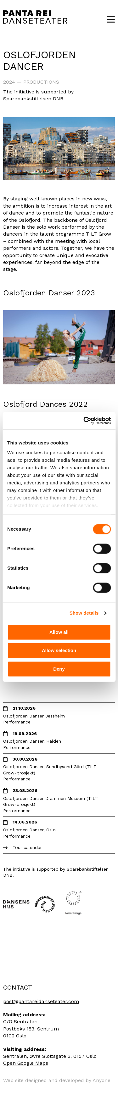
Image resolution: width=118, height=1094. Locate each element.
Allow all (59, 632)
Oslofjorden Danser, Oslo (29, 829)
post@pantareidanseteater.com (41, 1001)
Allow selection (59, 650)
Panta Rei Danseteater (35, 17)
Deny (59, 669)
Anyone (101, 1080)
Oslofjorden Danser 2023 (49, 292)
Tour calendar (27, 847)
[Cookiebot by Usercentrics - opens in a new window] (84, 420)
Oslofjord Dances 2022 (45, 404)
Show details (84, 613)
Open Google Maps (25, 1063)
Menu (108, 19)
